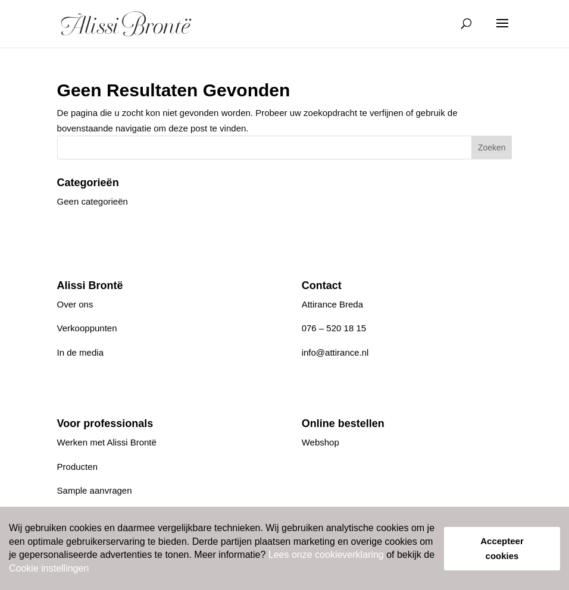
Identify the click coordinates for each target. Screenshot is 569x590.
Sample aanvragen (94, 490)
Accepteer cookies (502, 548)
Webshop (320, 442)
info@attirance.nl (335, 352)
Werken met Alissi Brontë (107, 442)
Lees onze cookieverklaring (326, 555)
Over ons (75, 304)
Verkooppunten (87, 328)
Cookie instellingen (49, 568)
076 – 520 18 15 (334, 328)
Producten (77, 467)
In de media (80, 352)
